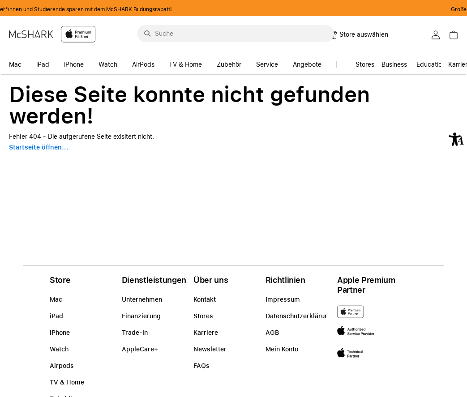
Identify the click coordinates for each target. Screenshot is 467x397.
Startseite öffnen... (39, 147)
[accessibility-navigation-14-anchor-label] (18, 62)
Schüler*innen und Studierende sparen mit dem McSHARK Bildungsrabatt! (234, 9)
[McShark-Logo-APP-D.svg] (52, 34)
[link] (394, 62)
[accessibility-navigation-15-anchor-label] (431, 62)
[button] (456, 139)
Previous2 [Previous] (5, 9)
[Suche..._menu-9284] (235, 33)
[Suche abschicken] (147, 33)
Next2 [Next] (461, 9)
